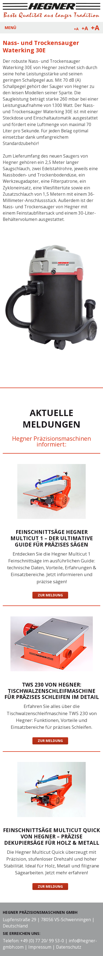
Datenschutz (68, 947)
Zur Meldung (50, 595)
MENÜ (10, 27)
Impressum (39, 947)
